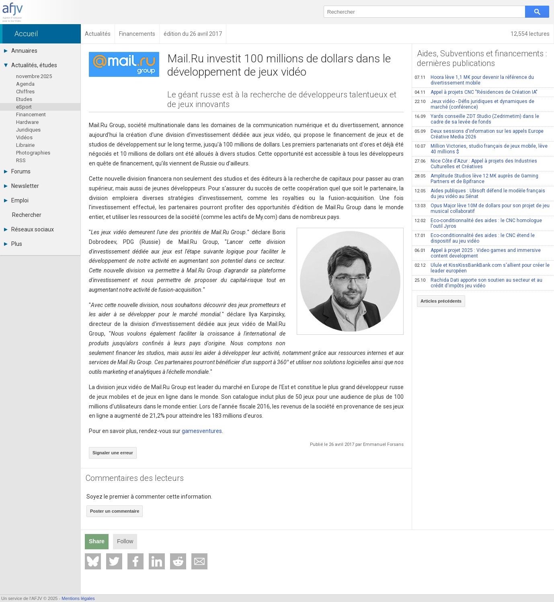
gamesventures (202, 431)
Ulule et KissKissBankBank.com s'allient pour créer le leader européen (482, 268)
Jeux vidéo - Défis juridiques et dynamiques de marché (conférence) (474, 104)
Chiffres (25, 92)
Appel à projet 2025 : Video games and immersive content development (477, 253)
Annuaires (20, 50)
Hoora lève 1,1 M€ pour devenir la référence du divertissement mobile (474, 80)
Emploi (16, 200)
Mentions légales (78, 598)
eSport (24, 107)
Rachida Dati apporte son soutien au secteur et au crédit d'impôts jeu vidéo (478, 283)
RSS (21, 160)
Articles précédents (441, 301)
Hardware (27, 122)
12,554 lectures (530, 34)
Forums (17, 171)
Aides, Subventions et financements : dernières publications (482, 58)
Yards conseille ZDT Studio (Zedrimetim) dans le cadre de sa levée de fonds (476, 119)
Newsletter (21, 186)
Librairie (25, 145)
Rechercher (26, 215)
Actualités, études (30, 65)
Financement (31, 114)
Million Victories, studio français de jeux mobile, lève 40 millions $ (481, 149)
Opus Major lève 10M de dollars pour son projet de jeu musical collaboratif (482, 208)
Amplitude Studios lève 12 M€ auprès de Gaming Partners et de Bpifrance (476, 178)
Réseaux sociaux (29, 229)
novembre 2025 (34, 76)
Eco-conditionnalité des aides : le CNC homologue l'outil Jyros (478, 223)
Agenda (25, 84)
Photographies (33, 153)
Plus (13, 244)
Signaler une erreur (112, 452)
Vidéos (24, 137)
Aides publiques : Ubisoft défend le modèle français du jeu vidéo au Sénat (479, 193)
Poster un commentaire (114, 511)
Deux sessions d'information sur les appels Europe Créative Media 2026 (479, 134)
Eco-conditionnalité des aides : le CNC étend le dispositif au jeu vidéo (474, 238)
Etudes (24, 99)
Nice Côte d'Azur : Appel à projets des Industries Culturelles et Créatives (475, 163)
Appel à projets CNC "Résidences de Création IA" (476, 92)
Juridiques (28, 130)
